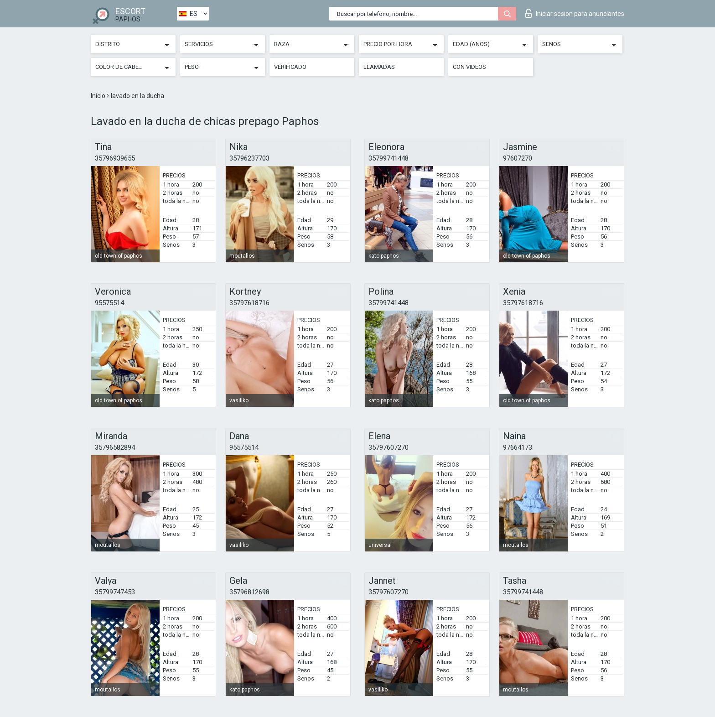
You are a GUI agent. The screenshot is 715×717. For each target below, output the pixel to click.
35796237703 (249, 158)
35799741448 (388, 158)
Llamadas (379, 66)
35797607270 (388, 447)
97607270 (517, 158)
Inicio (99, 95)
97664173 (517, 447)
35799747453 (115, 592)
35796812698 (249, 592)
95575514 (109, 303)
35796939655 (115, 158)
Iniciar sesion (574, 13)
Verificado (290, 66)
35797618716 (249, 303)
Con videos (469, 66)
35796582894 (115, 447)
